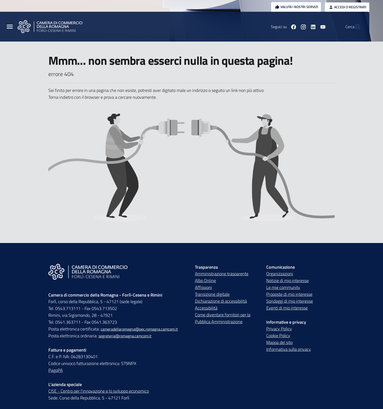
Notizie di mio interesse (287, 280)
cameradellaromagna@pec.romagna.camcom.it (139, 329)
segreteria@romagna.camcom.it (124, 336)
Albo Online (205, 280)
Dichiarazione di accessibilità (221, 301)
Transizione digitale (212, 294)
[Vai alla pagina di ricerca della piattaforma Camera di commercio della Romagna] (355, 27)
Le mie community (283, 287)
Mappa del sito (279, 342)
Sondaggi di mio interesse (289, 301)
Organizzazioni (279, 273)
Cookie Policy (278, 335)
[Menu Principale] (10, 26)
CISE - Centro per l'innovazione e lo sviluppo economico (98, 391)
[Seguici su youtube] (311, 26)
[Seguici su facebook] (282, 26)
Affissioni (203, 287)
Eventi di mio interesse (287, 308)
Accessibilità (206, 308)
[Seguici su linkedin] (302, 26)
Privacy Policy (279, 328)
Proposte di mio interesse (289, 294)
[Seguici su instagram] (292, 26)
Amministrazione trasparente (221, 273)
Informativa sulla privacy (288, 349)
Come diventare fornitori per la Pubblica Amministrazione (222, 318)
